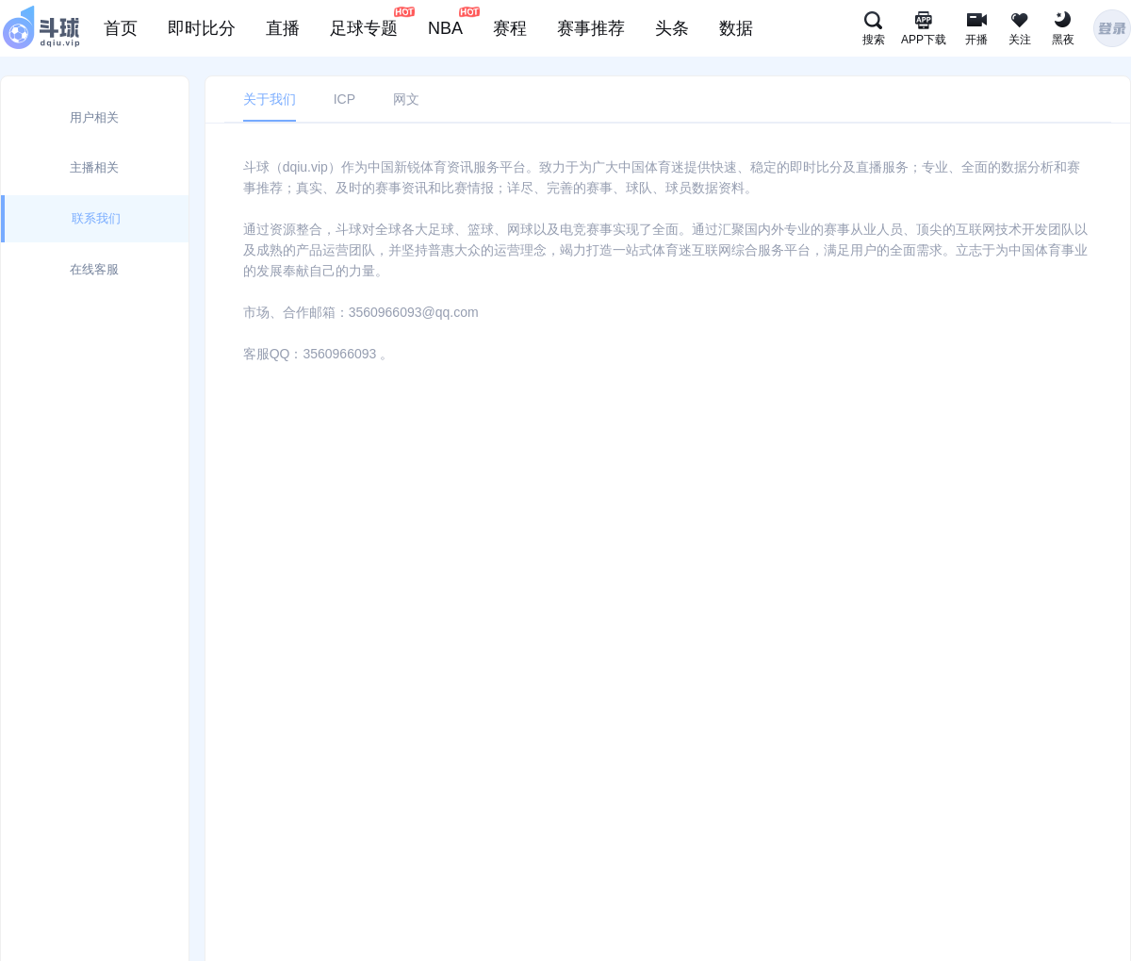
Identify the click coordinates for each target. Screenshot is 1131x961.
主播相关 (94, 167)
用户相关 (94, 117)
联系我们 (96, 218)
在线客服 (94, 269)
